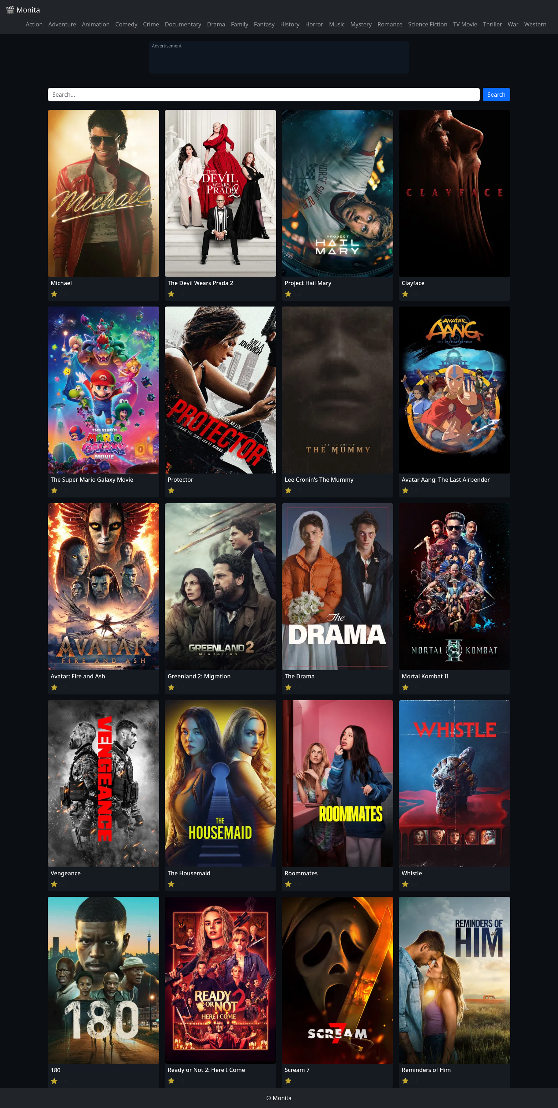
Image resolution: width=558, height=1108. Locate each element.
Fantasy (264, 24)
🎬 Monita (23, 10)
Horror (314, 24)
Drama (216, 24)
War (513, 24)
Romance (389, 24)
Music (337, 24)
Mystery (361, 24)
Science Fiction (427, 24)
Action (34, 24)
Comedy (126, 24)
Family (239, 24)
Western (535, 24)
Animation (96, 24)
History (290, 24)
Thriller (492, 24)
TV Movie (465, 24)
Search (496, 94)
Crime (151, 24)
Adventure (62, 24)
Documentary (183, 24)
